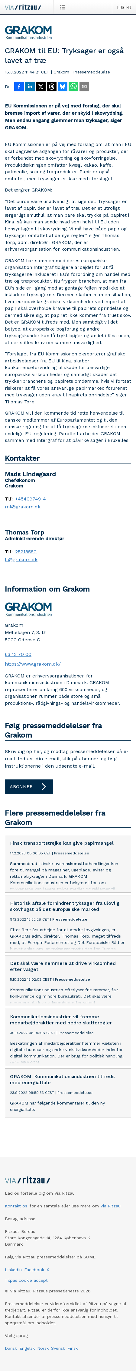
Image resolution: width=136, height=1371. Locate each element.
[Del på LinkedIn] (30, 87)
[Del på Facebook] (19, 87)
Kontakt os (16, 1210)
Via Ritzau (110, 1210)
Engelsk (27, 1353)
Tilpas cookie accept (26, 1285)
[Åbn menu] (63, 7)
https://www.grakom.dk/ (33, 664)
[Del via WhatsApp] (73, 87)
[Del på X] (41, 87)
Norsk (43, 1353)
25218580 (26, 552)
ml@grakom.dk (22, 507)
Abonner (29, 786)
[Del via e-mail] (84, 87)
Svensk (58, 1353)
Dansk (11, 1353)
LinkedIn (13, 1274)
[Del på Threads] (52, 87)
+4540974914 (30, 499)
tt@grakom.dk (21, 559)
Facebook (34, 1274)
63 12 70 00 (18, 654)
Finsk (72, 1353)
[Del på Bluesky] (62, 87)
